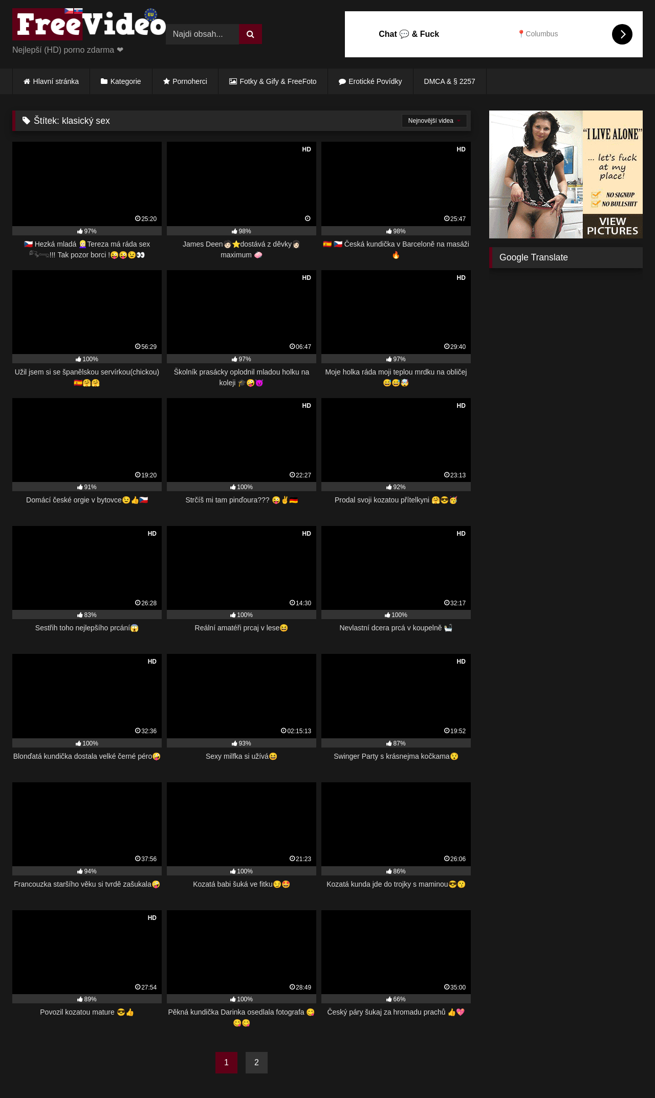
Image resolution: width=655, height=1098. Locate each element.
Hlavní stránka (56, 81)
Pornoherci (189, 81)
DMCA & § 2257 (449, 81)
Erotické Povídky (375, 81)
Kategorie (126, 81)
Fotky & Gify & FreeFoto (278, 81)
